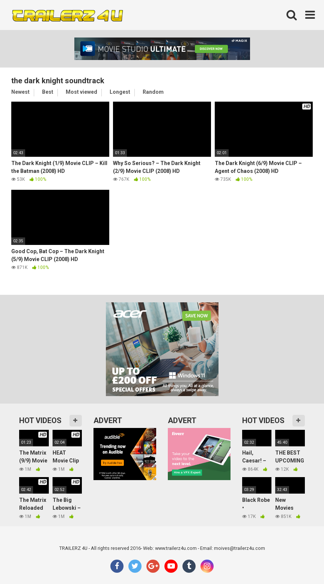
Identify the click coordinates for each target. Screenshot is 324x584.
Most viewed (81, 92)
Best (47, 92)
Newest (20, 92)
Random (153, 92)
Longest (120, 92)
